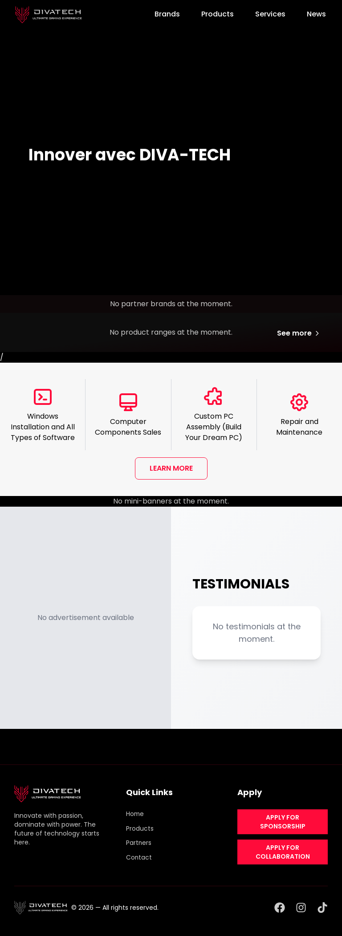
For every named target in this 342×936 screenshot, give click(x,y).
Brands (167, 14)
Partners (139, 842)
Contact (139, 856)
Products (217, 14)
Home (135, 813)
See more (299, 333)
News (316, 14)
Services (270, 14)
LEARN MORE (171, 468)
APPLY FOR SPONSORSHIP (282, 822)
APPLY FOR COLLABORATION (283, 852)
